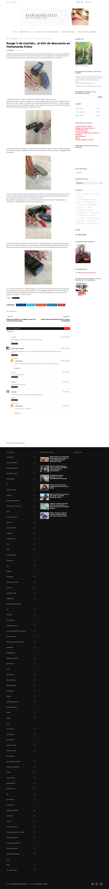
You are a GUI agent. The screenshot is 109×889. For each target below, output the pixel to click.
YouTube (87, 115)
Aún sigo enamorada (11, 473)
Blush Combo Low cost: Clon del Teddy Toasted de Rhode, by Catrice (59, 495)
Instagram (87, 112)
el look (78, 194)
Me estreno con (10, 663)
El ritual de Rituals (10, 555)
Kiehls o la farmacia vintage (13, 604)
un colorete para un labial (13, 843)
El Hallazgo (9, 533)
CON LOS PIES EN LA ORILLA (83, 126)
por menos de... (96, 194)
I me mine (90, 207)
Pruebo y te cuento (11, 750)
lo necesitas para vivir (82, 213)
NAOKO (77, 138)
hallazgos (8, 571)
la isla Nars (79, 196)
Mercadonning (10, 674)
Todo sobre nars (68, 32)
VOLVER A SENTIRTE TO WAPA (84, 140)
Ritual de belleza (10, 783)
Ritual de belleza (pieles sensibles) (46, 32)
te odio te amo (10, 805)
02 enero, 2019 (66, 372)
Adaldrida (18, 361)
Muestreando (9, 691)
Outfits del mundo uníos (12, 701)
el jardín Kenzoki (80, 223)
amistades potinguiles (12, 468)
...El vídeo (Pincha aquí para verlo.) (85, 272)
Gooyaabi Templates (42, 884)
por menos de (10, 729)
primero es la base (94, 213)
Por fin (8, 723)
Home (7, 38)
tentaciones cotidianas (92, 205)
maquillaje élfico (91, 223)
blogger (67, 328)
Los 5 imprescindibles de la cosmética (86, 199)
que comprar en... (10, 756)
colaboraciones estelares (94, 218)
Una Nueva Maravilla (11, 848)
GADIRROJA (78, 134)
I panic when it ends (91, 221)
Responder (14, 343)
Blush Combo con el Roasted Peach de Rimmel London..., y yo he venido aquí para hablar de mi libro (59, 459)
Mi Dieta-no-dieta (10, 680)
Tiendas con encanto (11, 826)
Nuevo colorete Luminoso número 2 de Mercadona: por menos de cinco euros (58, 514)
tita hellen (14, 392)
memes (8, 669)
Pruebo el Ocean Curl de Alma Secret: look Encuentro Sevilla (59, 486)
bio (7, 484)
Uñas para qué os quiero (89, 202)
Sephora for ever (81, 207)
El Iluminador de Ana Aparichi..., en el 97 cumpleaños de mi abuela (58, 477)
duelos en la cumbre (82, 215)
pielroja (78, 202)
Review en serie (80, 221)
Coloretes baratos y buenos (13, 506)
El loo (7, 544)
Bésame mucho (25, 32)
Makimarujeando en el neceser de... (15, 642)
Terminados (9, 816)
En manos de (9, 560)
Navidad (8, 696)
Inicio (7, 2)
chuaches (92, 215)
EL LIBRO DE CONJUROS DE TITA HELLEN (87, 133)
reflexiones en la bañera (12, 767)
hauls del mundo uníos (12, 582)
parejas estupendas (11, 707)
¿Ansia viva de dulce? (11, 462)
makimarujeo (9, 647)
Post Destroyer (10, 739)
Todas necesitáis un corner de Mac (85, 210)
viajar (7, 859)
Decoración (9, 522)
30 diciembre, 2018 (65, 337)
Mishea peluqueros (11, 685)
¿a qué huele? (80, 205)
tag (7, 794)
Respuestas (15, 358)
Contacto (14, 2)
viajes (7, 864)
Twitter (87, 108)
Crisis (7, 511)
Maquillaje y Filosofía (11, 658)
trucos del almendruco (12, 837)
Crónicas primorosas (11, 517)
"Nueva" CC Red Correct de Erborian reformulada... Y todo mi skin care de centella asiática (59, 506)
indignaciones (10, 598)
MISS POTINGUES (80, 136)
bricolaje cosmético (11, 490)
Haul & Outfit (9, 576)
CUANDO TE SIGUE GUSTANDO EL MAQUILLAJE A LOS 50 (85, 128)
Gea (98, 223)
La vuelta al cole (10, 620)
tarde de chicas (10, 799)
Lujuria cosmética (81, 218)
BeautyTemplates (22, 884)
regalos (8, 772)
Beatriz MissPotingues (17, 348)
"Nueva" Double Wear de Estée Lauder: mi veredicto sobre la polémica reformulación (59, 468)
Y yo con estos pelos (11, 870)
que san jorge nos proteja (13, 761)
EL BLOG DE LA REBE (81, 131)
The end (8, 821)
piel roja (8, 712)
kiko (7, 609)
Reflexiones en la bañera (87, 32)
